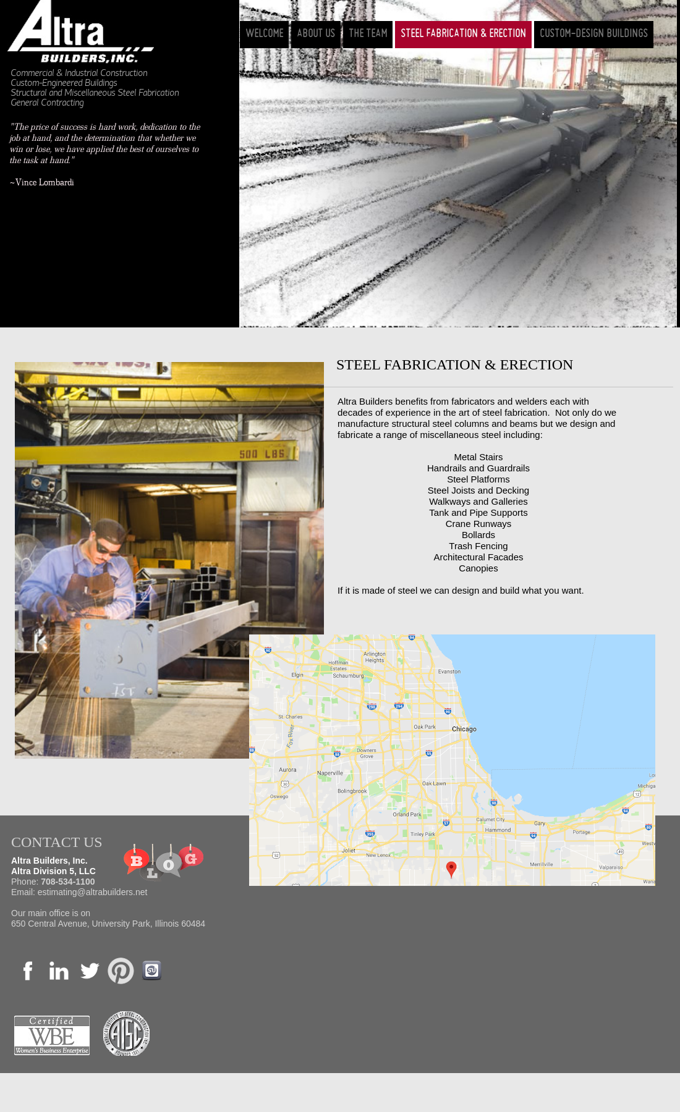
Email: (24, 892)
